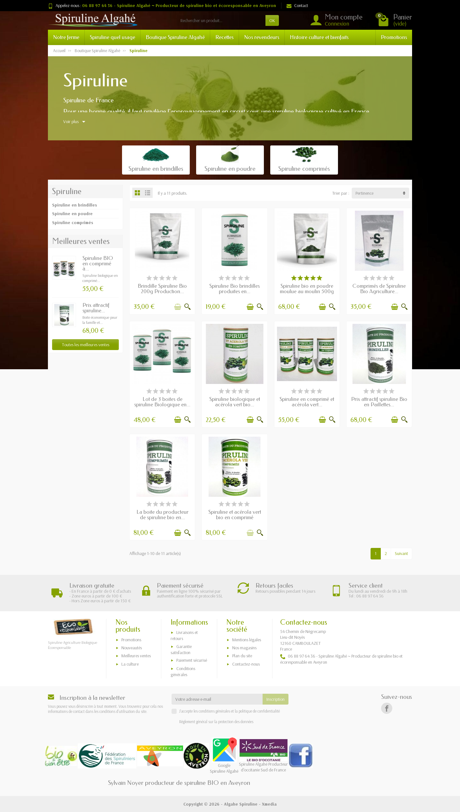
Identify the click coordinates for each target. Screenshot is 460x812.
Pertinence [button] (364, 193)
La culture (130, 664)
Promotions (394, 37)
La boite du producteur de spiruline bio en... (162, 514)
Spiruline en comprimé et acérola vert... (307, 402)
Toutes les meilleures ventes (85, 344)
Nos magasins (244, 648)
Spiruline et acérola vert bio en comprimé (234, 514)
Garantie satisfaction (181, 649)
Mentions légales (246, 640)
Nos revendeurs (261, 37)
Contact (297, 5)
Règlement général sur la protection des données (216, 721)
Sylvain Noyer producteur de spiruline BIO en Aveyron (179, 782)
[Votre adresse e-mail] (217, 699)
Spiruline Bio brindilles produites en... (234, 288)
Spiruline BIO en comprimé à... (97, 263)
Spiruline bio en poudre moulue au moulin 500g (307, 288)
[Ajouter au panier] (177, 306)
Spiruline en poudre (72, 213)
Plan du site (242, 656)
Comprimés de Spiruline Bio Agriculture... (379, 288)
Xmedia (269, 804)
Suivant (401, 553)
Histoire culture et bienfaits (319, 37)
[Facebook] (386, 708)
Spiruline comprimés (72, 222)
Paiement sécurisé (191, 660)
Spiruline (66, 191)
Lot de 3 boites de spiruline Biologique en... (162, 402)
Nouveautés (131, 648)
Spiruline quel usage (112, 37)
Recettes (224, 37)
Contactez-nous (246, 664)
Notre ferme (66, 37)
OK (272, 20)
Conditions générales (183, 671)
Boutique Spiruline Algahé (175, 37)
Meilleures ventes (136, 656)
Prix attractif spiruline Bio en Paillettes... (379, 402)
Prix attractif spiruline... (95, 308)
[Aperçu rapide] (187, 306)
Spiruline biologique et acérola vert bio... (234, 402)
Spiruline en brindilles (74, 205)
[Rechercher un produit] (221, 20)
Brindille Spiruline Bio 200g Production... (162, 288)
